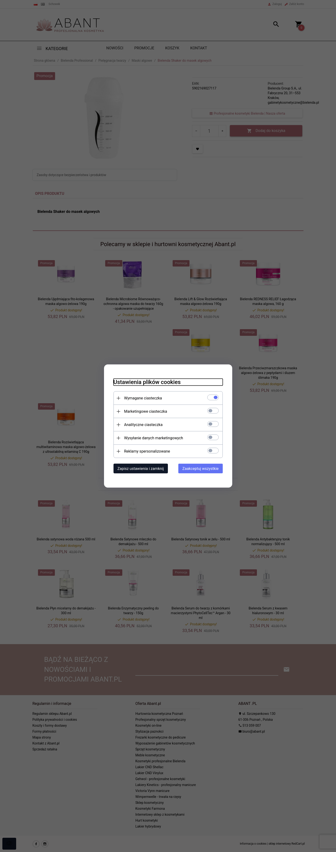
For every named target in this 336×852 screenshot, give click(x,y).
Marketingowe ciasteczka (145, 411)
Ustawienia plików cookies (147, 382)
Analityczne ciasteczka (143, 424)
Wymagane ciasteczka (143, 398)
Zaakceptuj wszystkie (200, 468)
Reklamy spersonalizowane (147, 451)
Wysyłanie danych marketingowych (153, 438)
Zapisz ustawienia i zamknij (141, 468)
